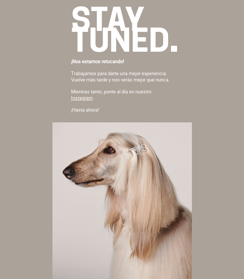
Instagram (82, 97)
